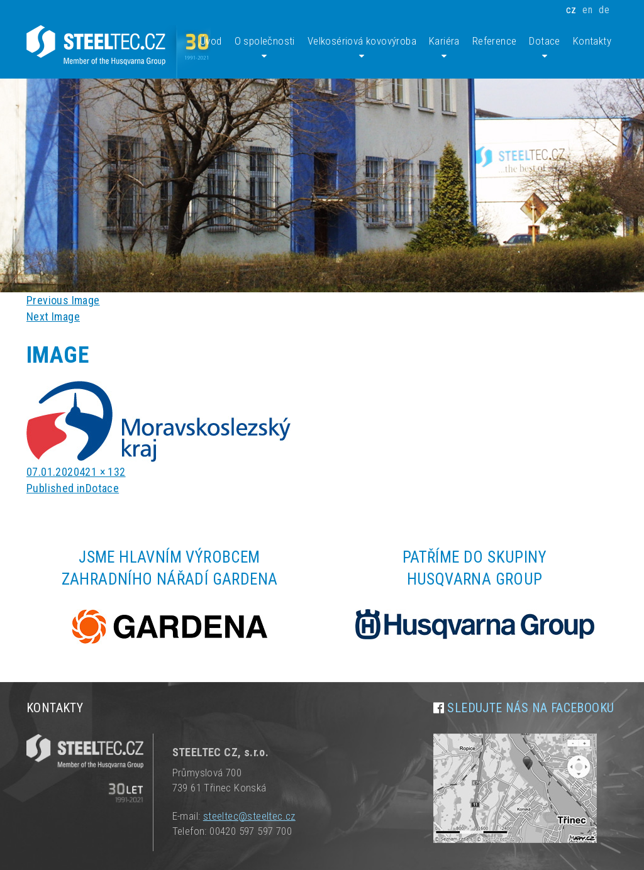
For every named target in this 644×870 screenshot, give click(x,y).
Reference (494, 41)
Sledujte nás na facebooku (530, 707)
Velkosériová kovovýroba (362, 48)
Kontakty (592, 41)
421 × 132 (102, 471)
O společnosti (265, 48)
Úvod (211, 41)
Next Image (53, 316)
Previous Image (63, 300)
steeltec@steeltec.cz (249, 816)
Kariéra (444, 48)
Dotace (544, 48)
